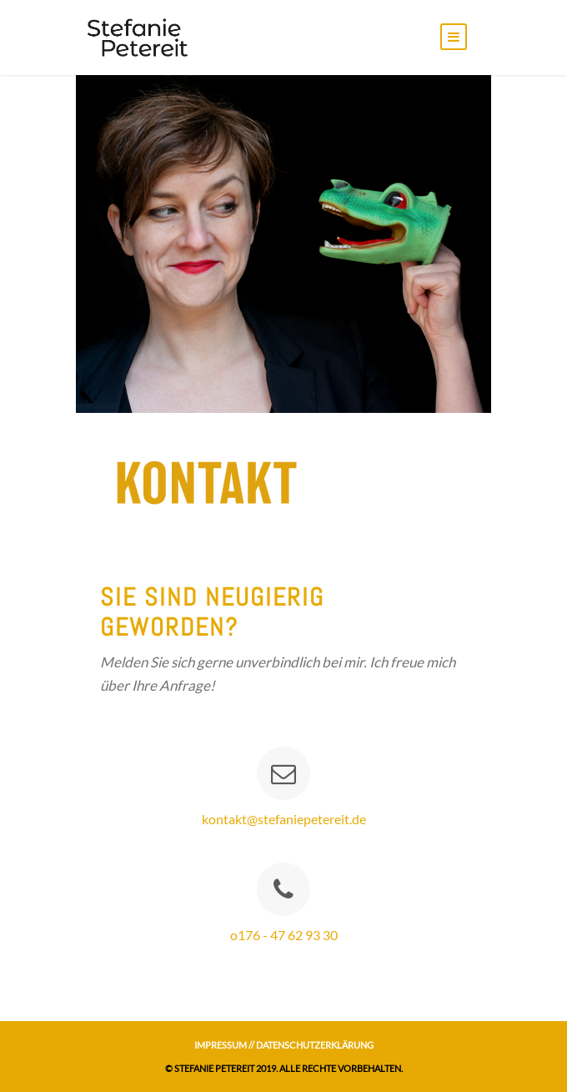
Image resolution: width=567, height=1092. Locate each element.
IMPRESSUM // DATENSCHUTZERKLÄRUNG (284, 1044)
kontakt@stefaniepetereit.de (284, 819)
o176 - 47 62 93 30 (284, 935)
